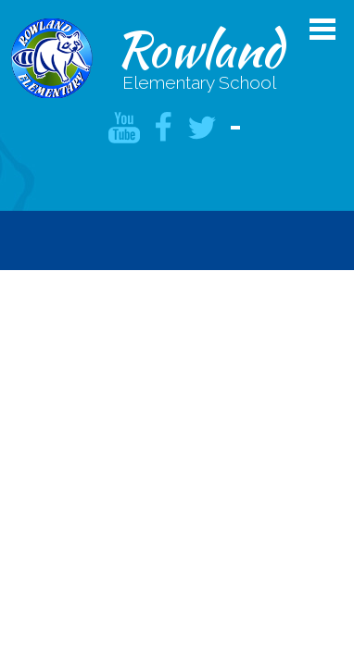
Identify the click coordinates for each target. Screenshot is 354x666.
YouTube (124, 127)
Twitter (202, 127)
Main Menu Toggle (322, 29)
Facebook (163, 127)
